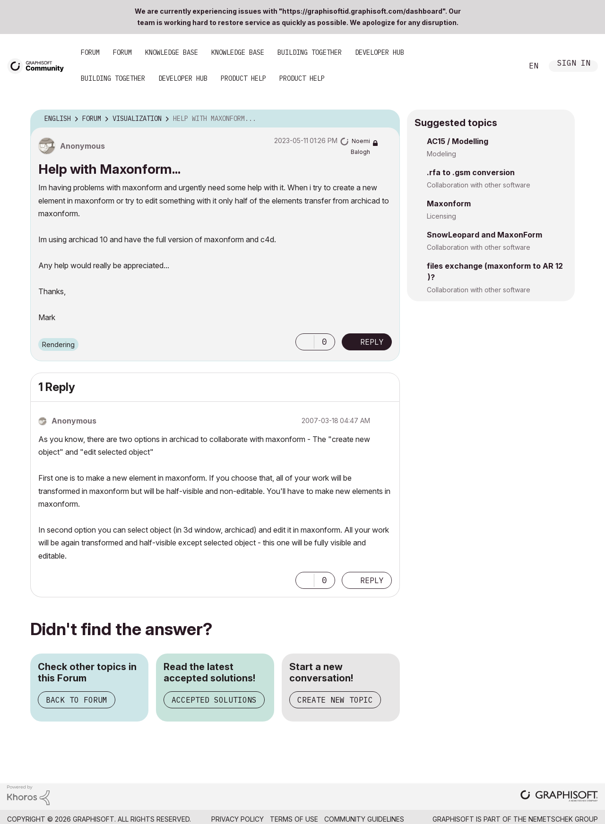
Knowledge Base (171, 52)
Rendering (58, 344)
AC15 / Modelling (457, 141)
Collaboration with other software (478, 185)
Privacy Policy (237, 819)
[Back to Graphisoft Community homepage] (38, 65)
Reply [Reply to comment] (372, 580)
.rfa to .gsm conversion (471, 172)
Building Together (309, 52)
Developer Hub (379, 52)
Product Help (243, 78)
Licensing (441, 216)
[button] (305, 342)
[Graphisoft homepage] (559, 797)
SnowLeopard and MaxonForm (484, 234)
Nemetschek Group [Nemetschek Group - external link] (563, 819)
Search (505, 66)
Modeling (441, 154)
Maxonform (449, 203)
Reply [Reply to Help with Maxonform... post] (372, 342)
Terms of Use (294, 819)
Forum (90, 52)
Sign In (573, 64)
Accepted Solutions (214, 700)
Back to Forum (76, 700)
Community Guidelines (364, 819)
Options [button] (386, 119)
